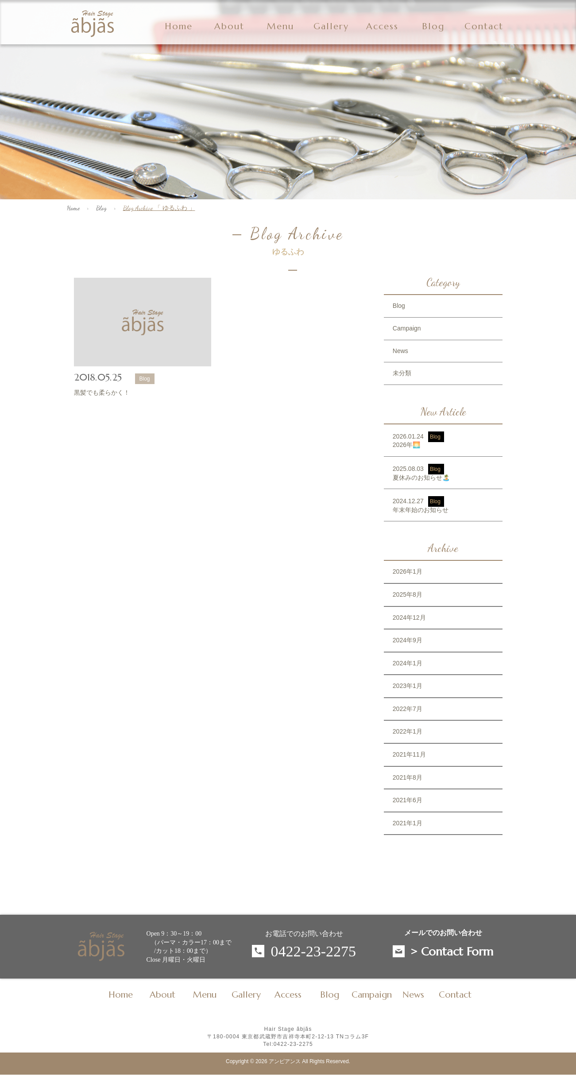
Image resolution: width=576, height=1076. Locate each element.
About (229, 26)
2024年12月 (409, 617)
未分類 (402, 373)
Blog (101, 208)
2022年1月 (407, 731)
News (400, 350)
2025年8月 (407, 594)
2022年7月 (407, 708)
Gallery (331, 26)
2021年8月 (407, 777)
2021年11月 (409, 754)
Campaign (407, 328)
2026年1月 (407, 571)
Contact (483, 26)
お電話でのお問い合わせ (304, 933)
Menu (280, 26)
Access (382, 26)
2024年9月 (407, 640)
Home (179, 26)
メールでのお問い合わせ (443, 933)
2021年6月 (407, 800)
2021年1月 (407, 823)
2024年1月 (407, 663)
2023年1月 (407, 685)
